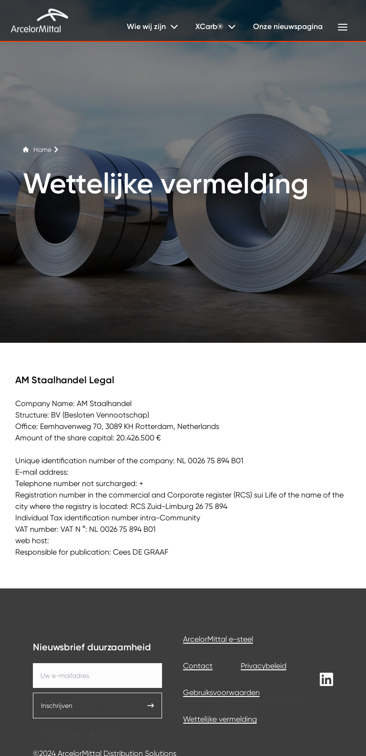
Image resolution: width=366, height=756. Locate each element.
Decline (62, 720)
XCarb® (209, 26)
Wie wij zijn (146, 26)
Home (41, 149)
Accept (105, 720)
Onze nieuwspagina (288, 26)
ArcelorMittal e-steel (218, 639)
